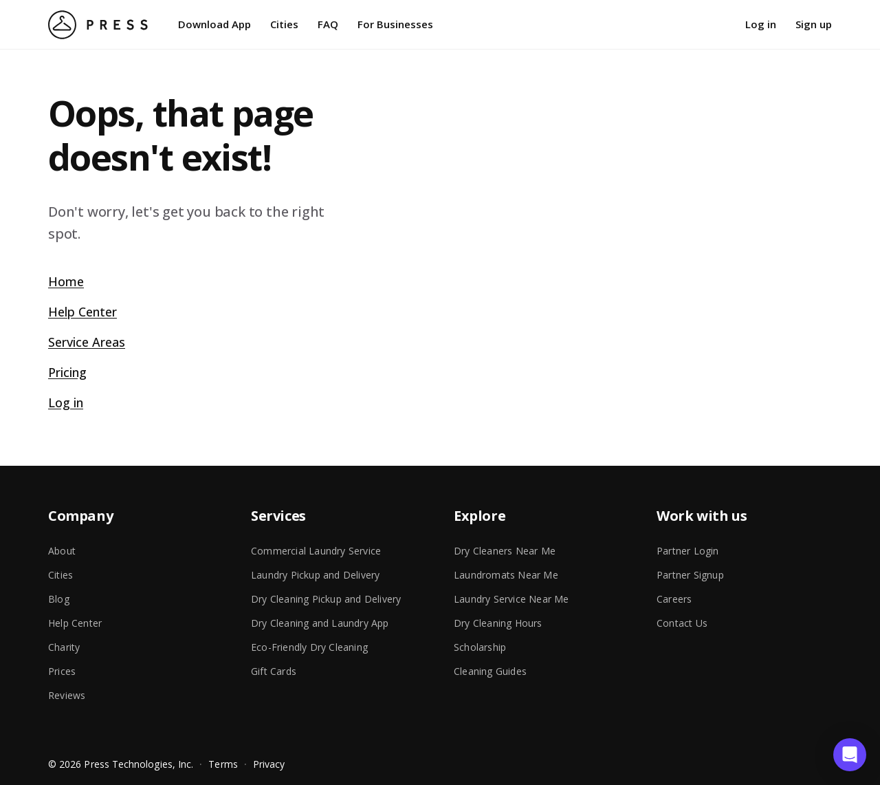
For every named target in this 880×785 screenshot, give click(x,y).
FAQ (328, 24)
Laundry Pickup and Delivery (315, 574)
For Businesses (395, 24)
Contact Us (682, 623)
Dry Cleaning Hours (498, 623)
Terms (222, 764)
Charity (64, 647)
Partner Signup (690, 574)
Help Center (82, 311)
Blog (58, 598)
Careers (674, 598)
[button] (849, 754)
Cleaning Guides (490, 671)
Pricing (67, 372)
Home (66, 281)
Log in (760, 24)
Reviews (66, 695)
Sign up (813, 24)
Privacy (269, 764)
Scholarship (480, 647)
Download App (214, 24)
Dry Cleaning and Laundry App (320, 623)
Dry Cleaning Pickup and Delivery (326, 598)
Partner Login (688, 550)
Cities (284, 24)
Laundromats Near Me (506, 574)
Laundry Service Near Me (511, 598)
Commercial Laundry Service (316, 550)
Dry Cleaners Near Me (505, 550)
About (62, 550)
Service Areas (86, 342)
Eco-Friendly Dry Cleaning (309, 647)
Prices (62, 671)
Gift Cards (273, 671)
